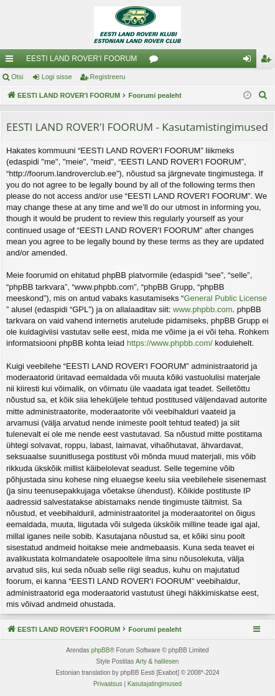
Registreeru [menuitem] (268, 61)
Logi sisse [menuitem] (249, 61)
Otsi (17, 76)
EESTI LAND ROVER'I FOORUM (81, 58)
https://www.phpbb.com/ (170, 343)
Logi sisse (57, 76)
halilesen (166, 661)
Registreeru (108, 76)
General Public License (225, 298)
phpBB (100, 650)
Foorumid (156, 61)
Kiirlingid (12, 61)
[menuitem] (263, 95)
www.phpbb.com (202, 309)
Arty (141, 661)
